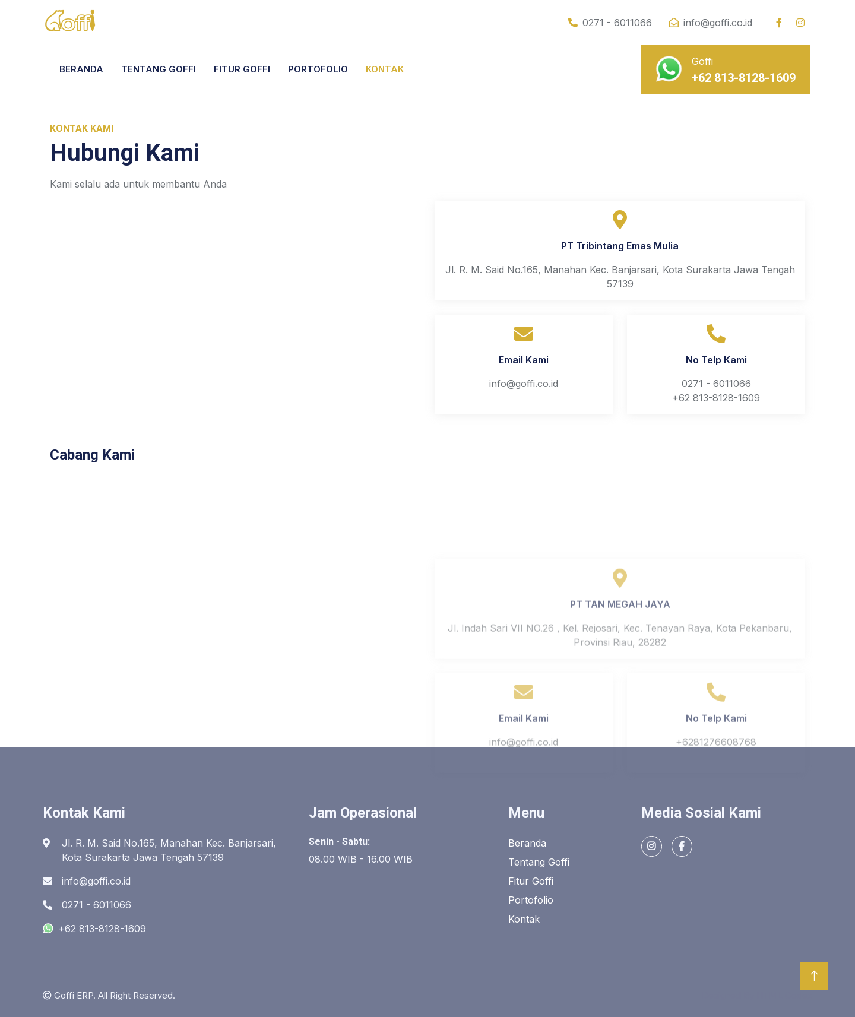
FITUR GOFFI (242, 69)
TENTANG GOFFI (158, 69)
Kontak (524, 919)
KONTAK (385, 69)
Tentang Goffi (538, 862)
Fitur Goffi (530, 881)
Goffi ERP (73, 995)
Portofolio (530, 900)
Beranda (527, 843)
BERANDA (81, 69)
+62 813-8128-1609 (94, 928)
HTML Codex (784, 995)
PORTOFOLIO (318, 69)
